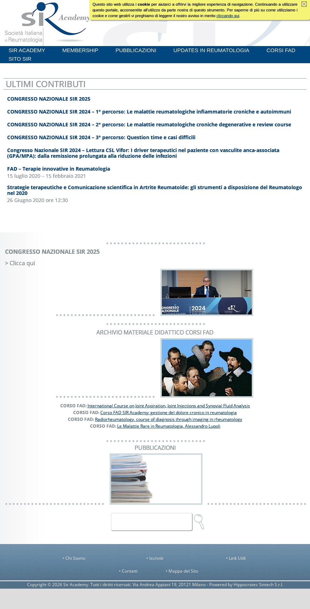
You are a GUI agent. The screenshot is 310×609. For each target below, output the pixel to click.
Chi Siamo (75, 558)
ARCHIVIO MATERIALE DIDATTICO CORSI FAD (155, 332)
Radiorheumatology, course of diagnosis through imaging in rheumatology (168, 419)
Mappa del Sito (183, 571)
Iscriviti (156, 558)
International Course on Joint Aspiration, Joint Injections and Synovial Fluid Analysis (169, 406)
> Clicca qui (20, 263)
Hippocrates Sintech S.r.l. (258, 585)
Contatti (130, 571)
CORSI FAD (280, 50)
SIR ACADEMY (27, 50)
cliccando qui (227, 16)
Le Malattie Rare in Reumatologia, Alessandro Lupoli (168, 426)
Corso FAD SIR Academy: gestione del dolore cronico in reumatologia (168, 412)
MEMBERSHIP (80, 50)
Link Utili (237, 558)
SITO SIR (20, 59)
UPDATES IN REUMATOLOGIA (212, 50)
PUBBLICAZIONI (135, 50)
